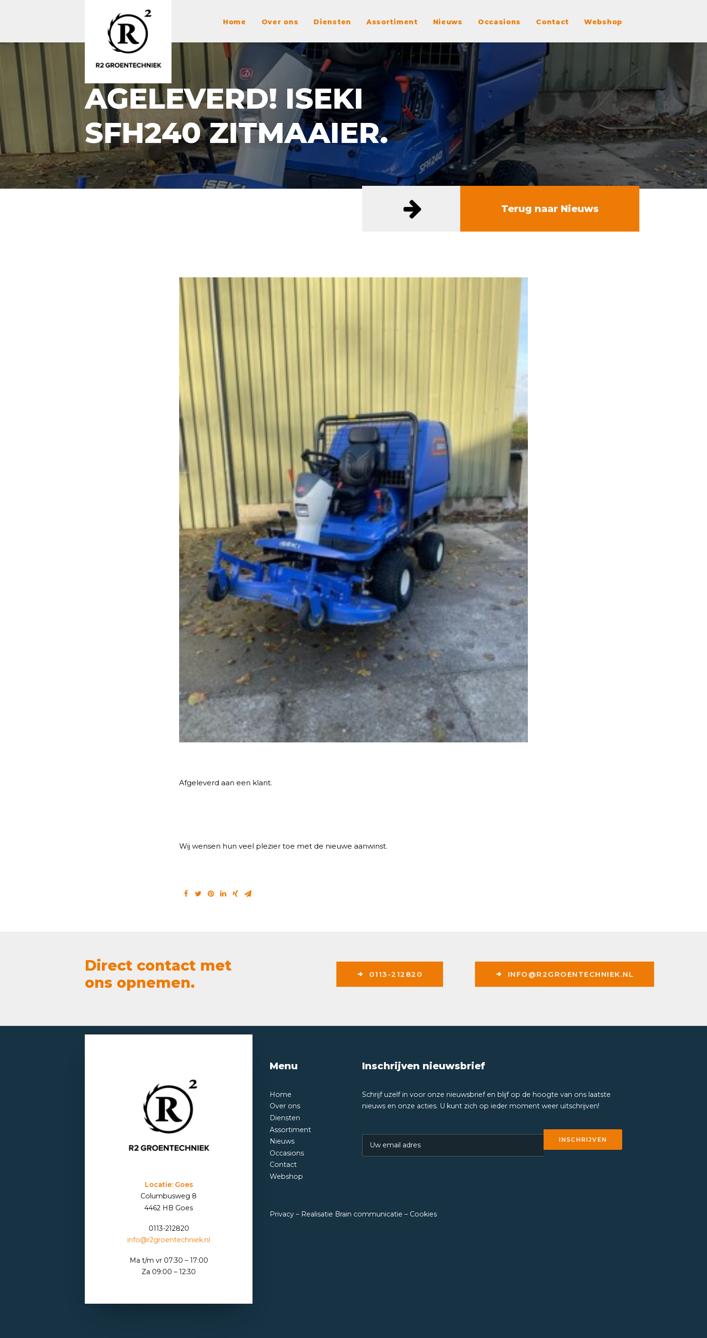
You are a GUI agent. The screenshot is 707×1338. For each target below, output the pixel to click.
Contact (552, 22)
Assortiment (392, 22)
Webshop (603, 22)
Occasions (499, 22)
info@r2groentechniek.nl (564, 974)
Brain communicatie (369, 1214)
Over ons (280, 22)
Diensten (332, 22)
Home (234, 22)
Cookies (423, 1214)
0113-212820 (390, 974)
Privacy (282, 1214)
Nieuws (448, 22)
